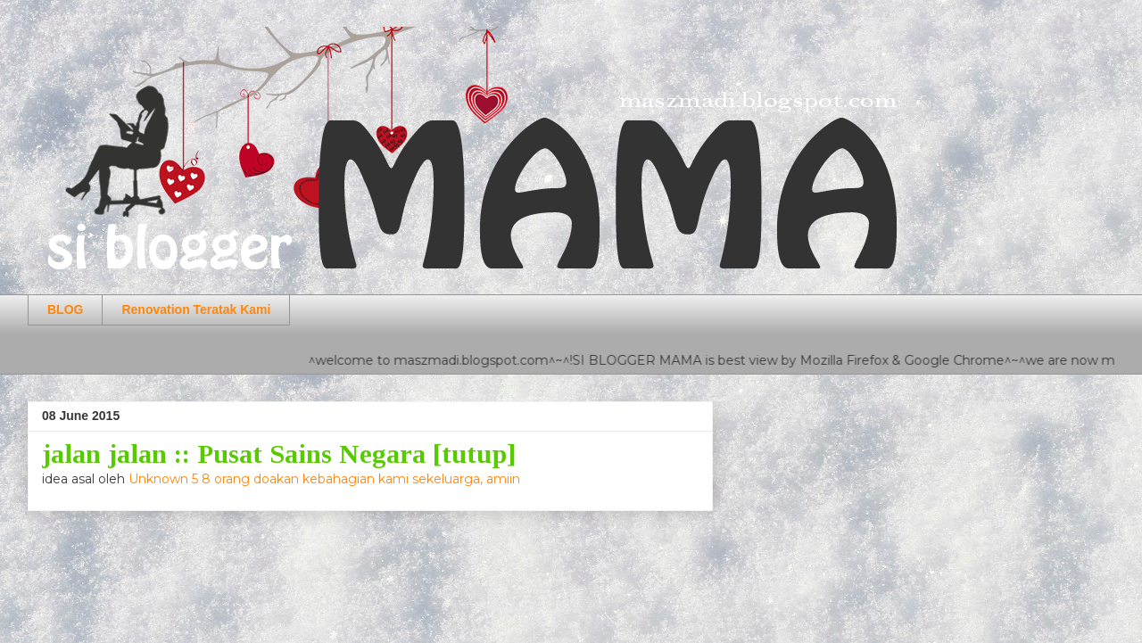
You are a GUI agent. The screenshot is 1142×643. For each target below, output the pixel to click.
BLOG (65, 309)
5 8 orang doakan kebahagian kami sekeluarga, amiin (356, 479)
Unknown (160, 479)
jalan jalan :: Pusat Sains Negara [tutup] (279, 453)
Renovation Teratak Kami (195, 309)
